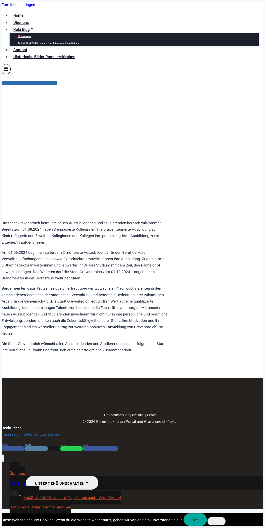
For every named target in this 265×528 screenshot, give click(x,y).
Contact (20, 49)
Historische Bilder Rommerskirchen (44, 56)
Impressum (11, 434)
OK (195, 519)
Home (18, 15)
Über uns (21, 22)
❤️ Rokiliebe (24, 36)
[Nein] (216, 521)
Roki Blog (18, 483)
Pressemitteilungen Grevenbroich (29, 83)
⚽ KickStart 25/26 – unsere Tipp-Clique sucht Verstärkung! (49, 42)
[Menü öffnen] (6, 69)
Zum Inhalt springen (18, 4)
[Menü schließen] (3, 458)
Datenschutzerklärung (42, 434)
